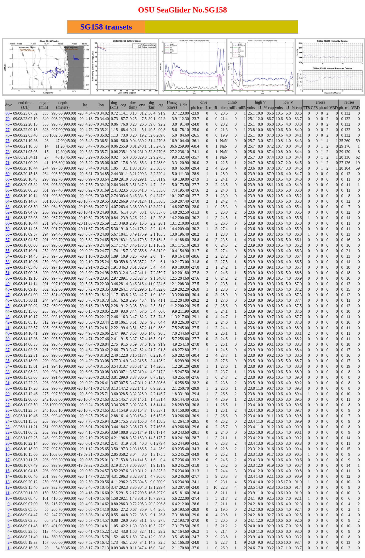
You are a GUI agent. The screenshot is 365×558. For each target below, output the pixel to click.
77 (8, 130)
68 (8, 180)
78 (8, 125)
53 (8, 262)
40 (8, 334)
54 (8, 257)
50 (8, 279)
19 (8, 449)
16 (8, 466)
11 (8, 493)
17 (8, 460)
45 (8, 306)
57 (8, 240)
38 (8, 345)
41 (8, 328)
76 (8, 136)
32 (8, 378)
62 (8, 213)
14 (8, 477)
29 (8, 394)
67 (8, 185)
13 (8, 482)
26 (8, 411)
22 (8, 433)
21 (8, 438)
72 (8, 158)
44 (8, 312)
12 (8, 488)
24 (8, 422)
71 (8, 163)
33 (8, 372)
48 (8, 290)
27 (8, 405)
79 (8, 119)
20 (8, 444)
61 (8, 218)
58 (8, 235)
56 (8, 246)
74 (8, 147)
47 (8, 295)
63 (8, 207)
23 (8, 427)
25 (8, 416)
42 (8, 323)
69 (8, 174)
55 (8, 251)
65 (8, 196)
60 (8, 224)
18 (8, 455)
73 (8, 152)
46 (8, 301)
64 (8, 202)
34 (8, 367)
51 (8, 273)
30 (8, 389)
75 (8, 141)
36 (8, 356)
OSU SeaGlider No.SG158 (182, 9)
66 (8, 191)
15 (8, 471)
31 (8, 383)
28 (8, 400)
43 (8, 317)
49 (8, 284)
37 (8, 350)
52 (8, 268)
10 (8, 499)
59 (8, 229)
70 (8, 169)
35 (8, 361)
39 (8, 339)
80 (8, 114)
